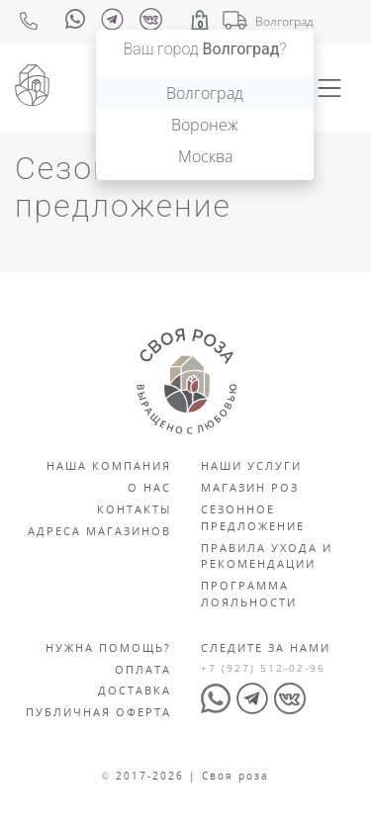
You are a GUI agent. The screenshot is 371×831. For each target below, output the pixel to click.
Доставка (134, 690)
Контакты (134, 509)
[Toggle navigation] (329, 88)
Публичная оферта (98, 711)
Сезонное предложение (253, 517)
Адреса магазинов (99, 530)
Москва (204, 156)
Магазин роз (250, 487)
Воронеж (204, 125)
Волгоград (204, 93)
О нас (149, 487)
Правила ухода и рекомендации (266, 556)
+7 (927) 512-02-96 (263, 668)
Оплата (143, 669)
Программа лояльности (249, 593)
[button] (200, 20)
